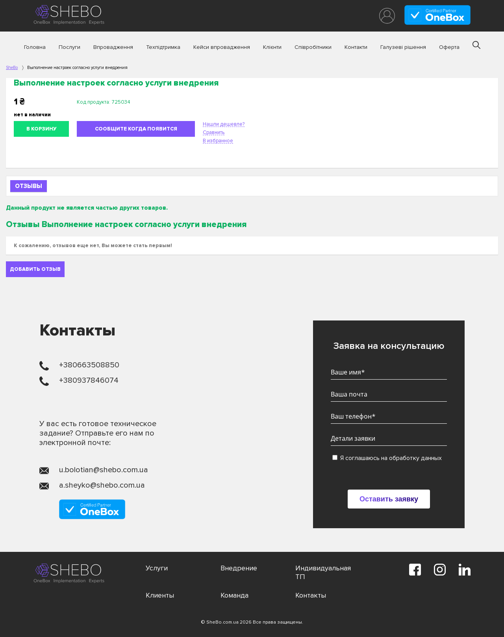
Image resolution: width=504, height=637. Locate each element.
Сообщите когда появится (136, 129)
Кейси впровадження (221, 47)
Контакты (310, 595)
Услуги (157, 568)
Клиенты (160, 595)
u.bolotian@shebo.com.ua (103, 470)
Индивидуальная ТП (323, 572)
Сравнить (213, 132)
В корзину (41, 129)
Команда (234, 595)
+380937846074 (89, 380)
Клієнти (272, 47)
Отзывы (28, 186)
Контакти (356, 47)
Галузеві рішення (403, 47)
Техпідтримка (163, 47)
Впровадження (113, 47)
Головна (35, 47)
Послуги (69, 47)
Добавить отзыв (35, 269)
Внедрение (238, 568)
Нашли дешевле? (224, 124)
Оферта (449, 47)
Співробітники (313, 47)
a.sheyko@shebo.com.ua (102, 485)
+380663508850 (89, 365)
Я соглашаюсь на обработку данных (387, 458)
